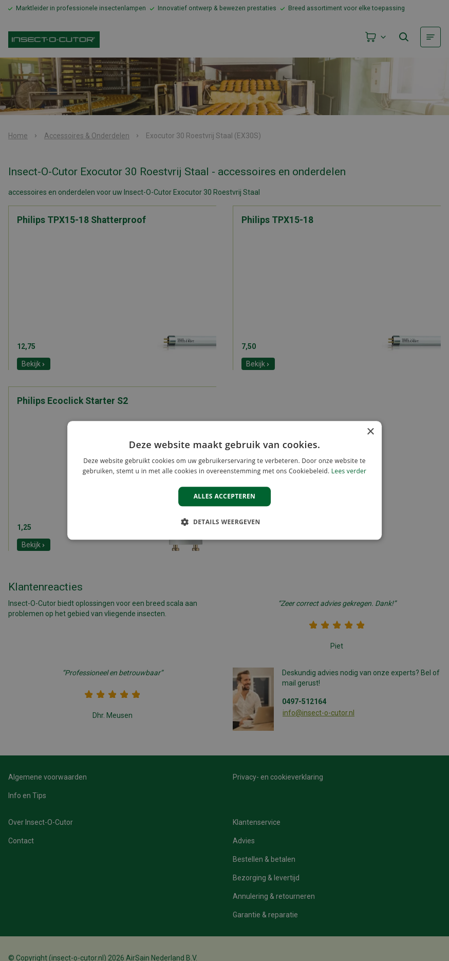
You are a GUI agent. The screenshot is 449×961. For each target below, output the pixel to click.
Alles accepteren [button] (225, 496)
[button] (224, 522)
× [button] (370, 432)
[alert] (224, 480)
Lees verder (349, 471)
